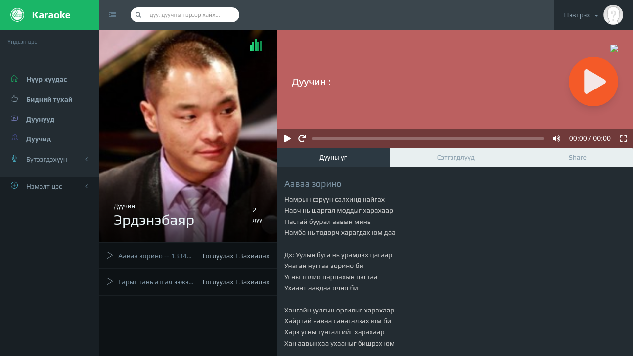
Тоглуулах (217, 256)
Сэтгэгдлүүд (456, 157)
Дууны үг (333, 157)
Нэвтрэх (593, 15)
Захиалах (254, 256)
